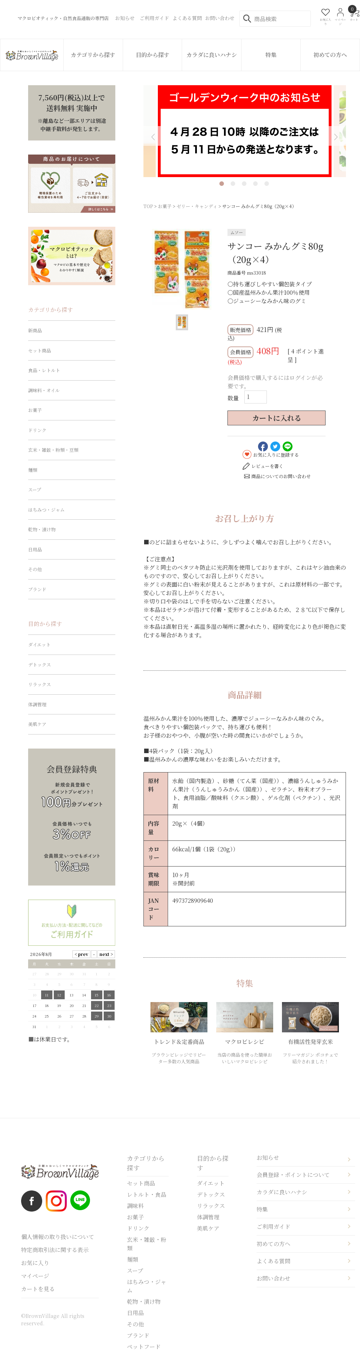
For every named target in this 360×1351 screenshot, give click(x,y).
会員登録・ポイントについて (293, 1175)
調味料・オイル (44, 390)
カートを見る (38, 1289)
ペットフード (144, 1347)
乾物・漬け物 (42, 529)
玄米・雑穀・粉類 (146, 1244)
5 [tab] (266, 183)
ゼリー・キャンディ (196, 206)
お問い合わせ (273, 1278)
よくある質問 (273, 1261)
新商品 (35, 330)
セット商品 (39, 350)
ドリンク (37, 430)
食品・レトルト (44, 370)
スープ (34, 489)
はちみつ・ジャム (46, 509)
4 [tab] (255, 183)
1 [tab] (221, 183)
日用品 (35, 549)
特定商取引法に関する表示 (55, 1250)
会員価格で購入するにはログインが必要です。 (275, 382)
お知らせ (268, 1157)
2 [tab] (233, 183)
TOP (148, 206)
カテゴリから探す (93, 55)
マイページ (35, 1276)
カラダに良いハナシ (211, 55)
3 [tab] (244, 183)
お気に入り (35, 1263)
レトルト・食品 (146, 1194)
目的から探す (152, 55)
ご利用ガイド (273, 1226)
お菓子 (165, 206)
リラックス (39, 684)
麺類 (32, 470)
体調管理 (37, 704)
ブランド (37, 589)
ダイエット (39, 644)
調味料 (135, 1206)
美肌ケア (37, 724)
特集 (271, 55)
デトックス (39, 664)
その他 (35, 569)
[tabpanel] (245, 131)
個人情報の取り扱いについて (57, 1237)
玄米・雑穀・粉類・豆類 (53, 449)
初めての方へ (330, 55)
